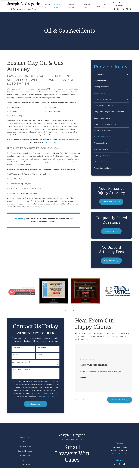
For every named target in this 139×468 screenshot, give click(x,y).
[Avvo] (124, 464)
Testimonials (25, 456)
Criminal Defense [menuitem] (70, 6)
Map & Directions (119, 453)
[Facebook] (119, 464)
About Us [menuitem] (47, 6)
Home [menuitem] (40, 6)
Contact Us (25, 465)
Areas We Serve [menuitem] (86, 6)
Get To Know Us (111, 201)
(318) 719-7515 (122, 8)
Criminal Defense (25, 451)
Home (25, 442)
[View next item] (72, 310)
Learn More (111, 231)
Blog (25, 460)
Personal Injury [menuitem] (58, 6)
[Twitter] (114, 464)
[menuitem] (110, 74)
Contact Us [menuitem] (106, 6)
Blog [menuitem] (98, 6)
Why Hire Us (111, 260)
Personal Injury (25, 446)
